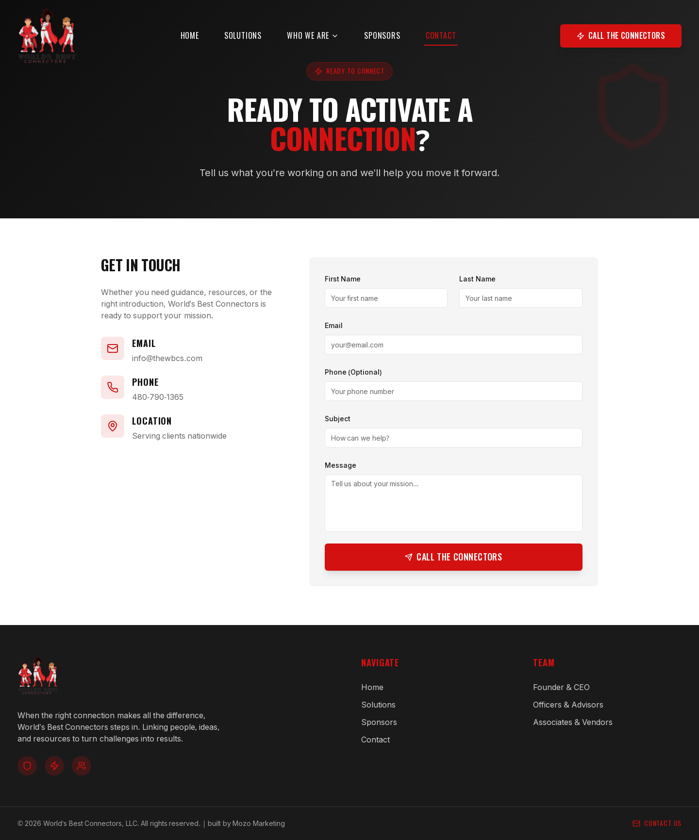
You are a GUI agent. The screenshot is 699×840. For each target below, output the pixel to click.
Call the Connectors (621, 42)
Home (196, 42)
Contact (448, 44)
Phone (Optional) (353, 372)
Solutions (250, 42)
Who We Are (320, 42)
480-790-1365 (157, 397)
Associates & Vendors (573, 722)
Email (334, 325)
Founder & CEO (561, 687)
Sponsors (389, 42)
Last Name (477, 278)
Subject (337, 418)
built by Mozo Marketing (246, 823)
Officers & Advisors (568, 704)
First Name (343, 278)
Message (340, 465)
